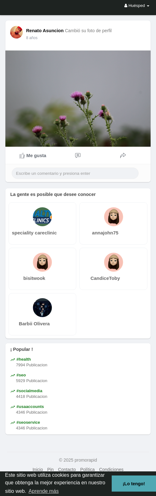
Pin (50, 469)
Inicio (38, 469)
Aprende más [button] (43, 491)
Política (87, 469)
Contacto (67, 469)
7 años (31, 38)
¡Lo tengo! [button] (134, 483)
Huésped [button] (136, 5)
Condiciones (111, 469)
